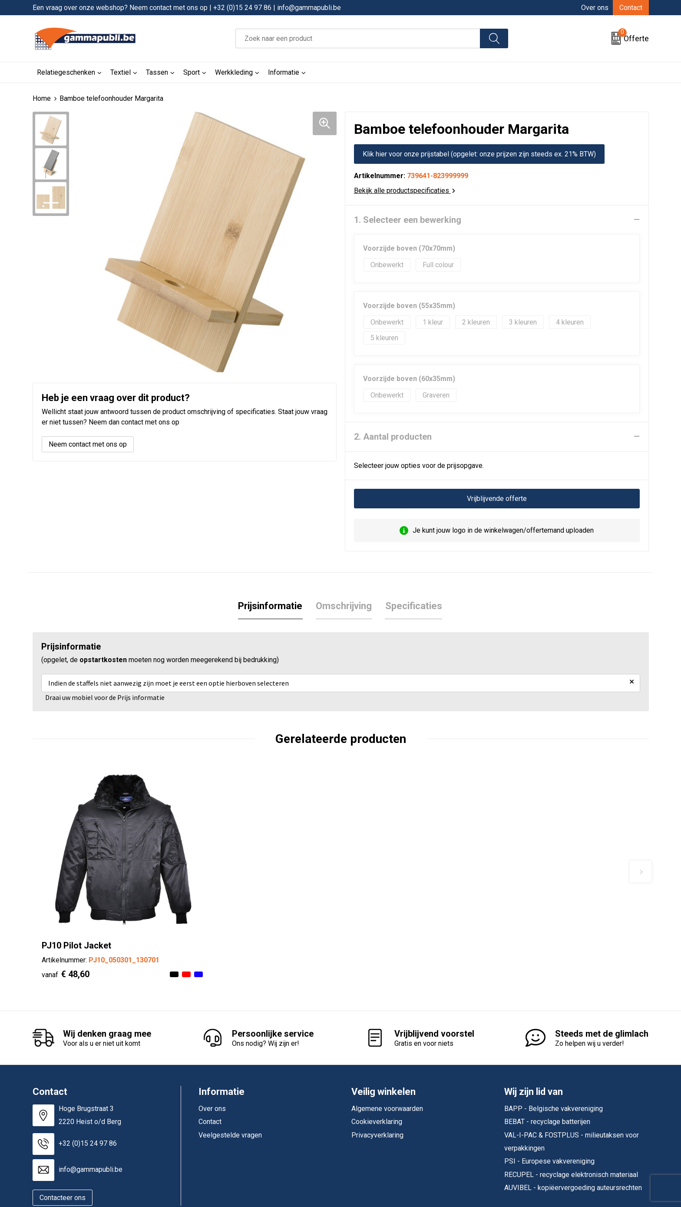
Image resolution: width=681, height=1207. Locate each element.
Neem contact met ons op (88, 444)
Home (42, 98)
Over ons (594, 7)
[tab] (270, 606)
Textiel (120, 72)
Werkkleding (234, 72)
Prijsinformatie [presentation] (270, 605)
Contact (630, 7)
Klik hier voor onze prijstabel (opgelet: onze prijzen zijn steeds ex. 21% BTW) (479, 153)
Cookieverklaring (376, 1095)
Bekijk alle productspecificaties (404, 190)
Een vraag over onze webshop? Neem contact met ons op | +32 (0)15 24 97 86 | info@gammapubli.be (187, 7)
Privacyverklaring (377, 1108)
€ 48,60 (65, 947)
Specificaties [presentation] (413, 605)
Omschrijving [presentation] (344, 605)
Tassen (157, 72)
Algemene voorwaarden (387, 1082)
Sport (191, 72)
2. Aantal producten (393, 436)
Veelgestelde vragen (230, 1108)
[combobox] (357, 38)
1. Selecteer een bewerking (407, 219)
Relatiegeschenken (66, 72)
